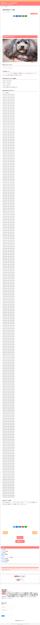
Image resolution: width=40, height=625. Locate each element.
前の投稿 (35, 532)
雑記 (2, 555)
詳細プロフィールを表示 (7, 598)
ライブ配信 (12, 502)
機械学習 (3, 554)
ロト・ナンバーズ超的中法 (8, 73)
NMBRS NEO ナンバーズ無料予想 (9, 3)
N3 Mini (3, 551)
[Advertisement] (20, 25)
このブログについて (8, 66)
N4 (31, 13)
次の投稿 (5, 532)
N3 (1, 549)
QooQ (22, 624)
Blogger (22, 620)
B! (19, 16)
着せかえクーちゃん (5, 557)
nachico (9, 591)
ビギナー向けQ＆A (8, 68)
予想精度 (3, 561)
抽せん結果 (3, 560)
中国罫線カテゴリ (20, 541)
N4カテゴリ (20, 537)
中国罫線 (35, 13)
